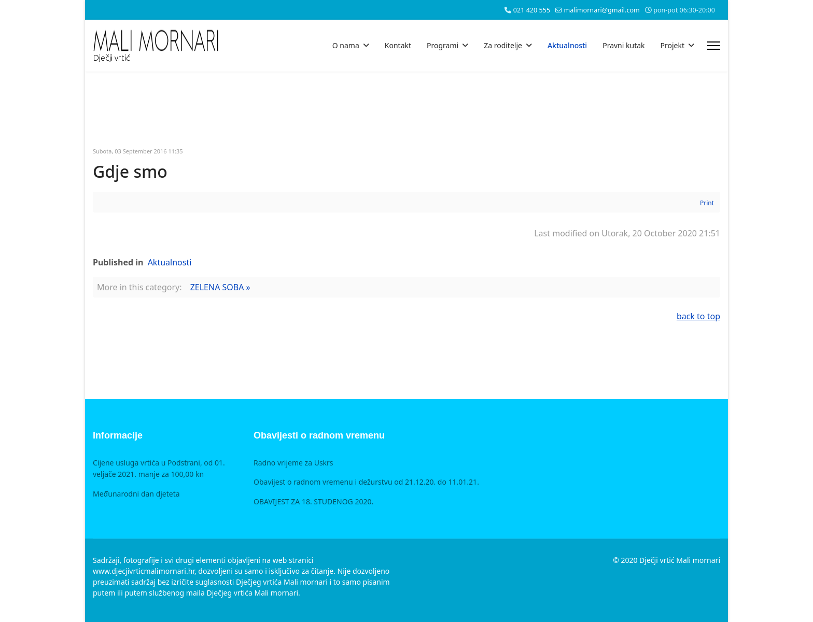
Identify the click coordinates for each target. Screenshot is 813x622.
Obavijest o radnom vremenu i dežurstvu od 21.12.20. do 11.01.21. (366, 482)
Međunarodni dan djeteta (136, 494)
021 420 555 (531, 10)
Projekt (672, 45)
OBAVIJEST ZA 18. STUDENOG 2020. (313, 501)
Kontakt (398, 45)
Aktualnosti (567, 45)
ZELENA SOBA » (220, 287)
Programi (442, 45)
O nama (345, 45)
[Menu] (713, 46)
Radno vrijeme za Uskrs (293, 463)
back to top (698, 316)
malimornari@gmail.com (601, 10)
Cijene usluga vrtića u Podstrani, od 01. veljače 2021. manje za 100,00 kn (159, 468)
